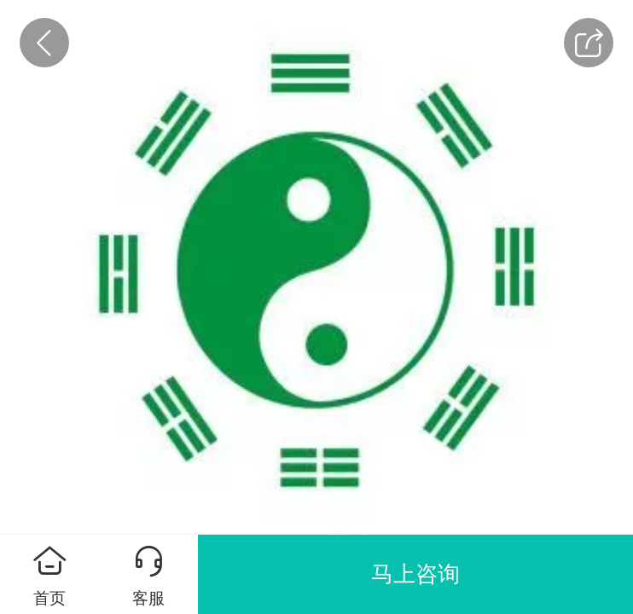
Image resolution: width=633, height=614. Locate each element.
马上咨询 (415, 574)
